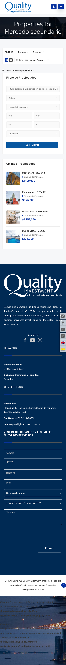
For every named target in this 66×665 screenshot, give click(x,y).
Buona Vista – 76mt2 (33, 231)
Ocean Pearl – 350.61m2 (35, 211)
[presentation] (28, 535)
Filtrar (32, 145)
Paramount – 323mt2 (34, 192)
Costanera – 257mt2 (33, 173)
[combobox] (23, 52)
